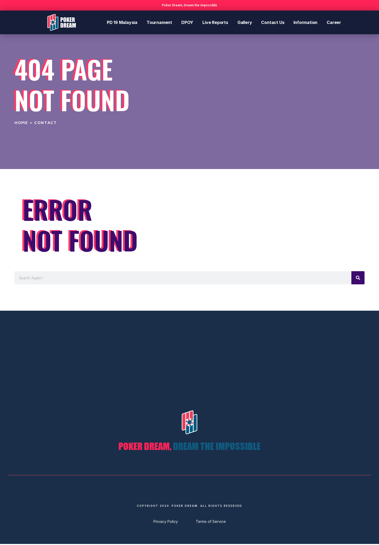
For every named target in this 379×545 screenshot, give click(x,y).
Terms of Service (211, 522)
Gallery (244, 22)
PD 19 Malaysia (122, 22)
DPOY (187, 22)
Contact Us (272, 22)
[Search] (358, 277)
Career (334, 22)
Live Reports (215, 22)
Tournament (159, 22)
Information (305, 22)
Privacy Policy (165, 522)
